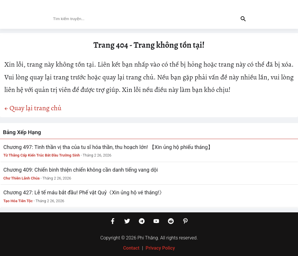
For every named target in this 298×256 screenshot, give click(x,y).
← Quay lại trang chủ (32, 108)
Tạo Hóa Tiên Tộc (18, 201)
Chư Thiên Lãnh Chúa (21, 178)
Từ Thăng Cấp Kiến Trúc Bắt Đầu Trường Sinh (41, 155)
